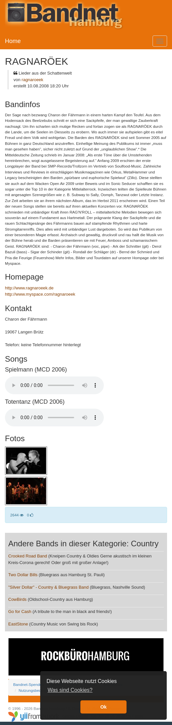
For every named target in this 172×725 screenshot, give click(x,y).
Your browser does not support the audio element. (54, 385)
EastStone (18, 624)
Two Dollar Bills (23, 574)
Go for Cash (19, 611)
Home (13, 41)
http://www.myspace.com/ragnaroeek (40, 294)
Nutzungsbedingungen (37, 690)
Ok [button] (103, 707)
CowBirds (17, 599)
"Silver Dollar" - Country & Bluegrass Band (48, 587)
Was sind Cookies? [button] (69, 690)
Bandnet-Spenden (28, 684)
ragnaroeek (32, 79)
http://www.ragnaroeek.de (29, 287)
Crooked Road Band (27, 556)
